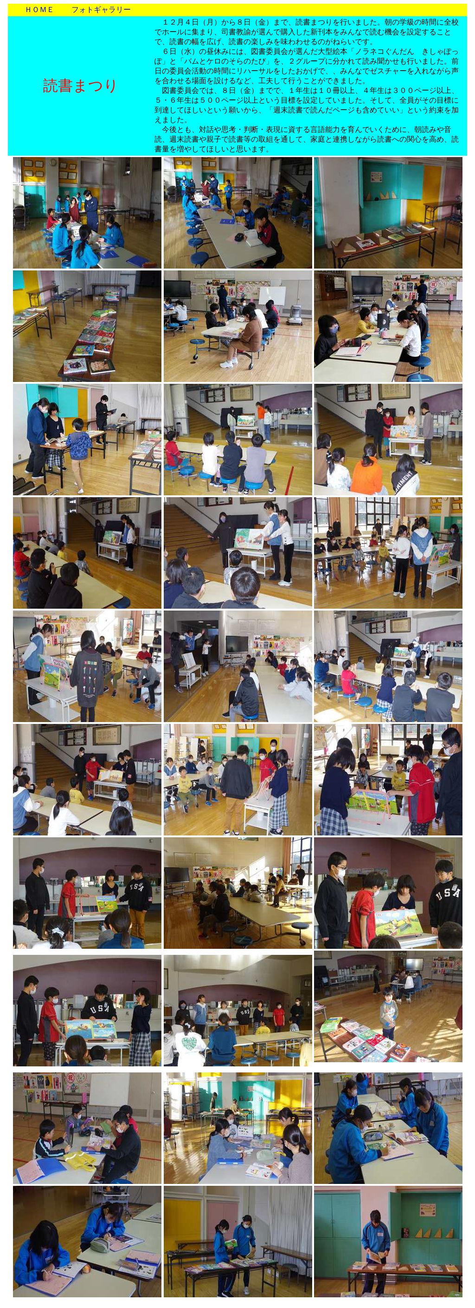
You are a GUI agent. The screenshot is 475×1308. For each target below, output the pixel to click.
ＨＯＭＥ (39, 9)
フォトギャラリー (101, 9)
